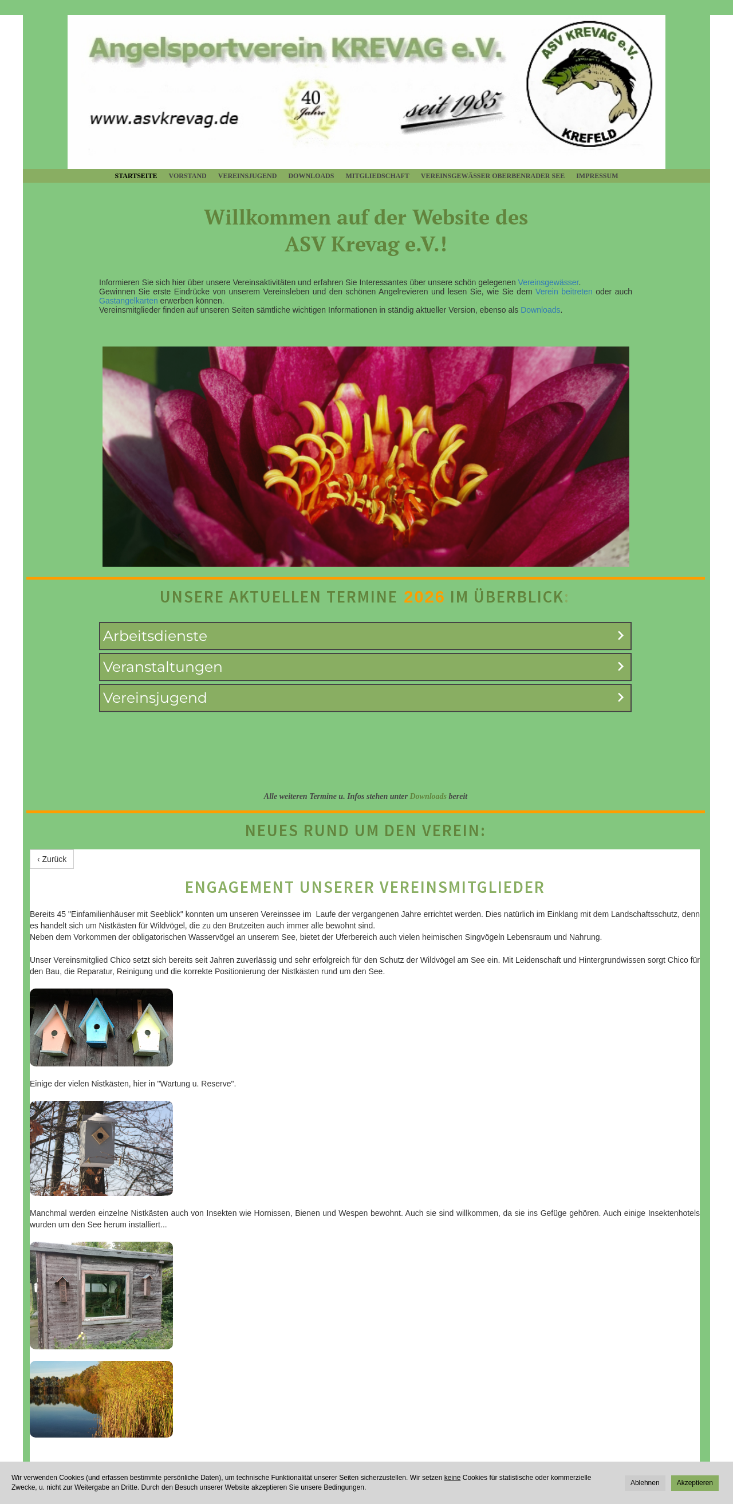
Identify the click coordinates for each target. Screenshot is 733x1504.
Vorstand (188, 176)
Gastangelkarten (128, 300)
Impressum (597, 176)
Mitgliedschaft (377, 176)
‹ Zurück (51, 859)
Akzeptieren (695, 1483)
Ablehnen (645, 1483)
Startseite (136, 176)
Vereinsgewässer (548, 282)
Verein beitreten (564, 291)
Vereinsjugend (247, 176)
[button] (365, 636)
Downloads (311, 176)
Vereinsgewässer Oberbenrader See (493, 176)
